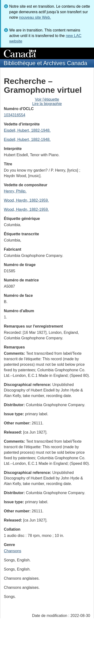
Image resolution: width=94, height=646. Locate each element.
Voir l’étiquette (47, 99)
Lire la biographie (47, 104)
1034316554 (14, 115)
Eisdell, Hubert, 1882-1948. (27, 130)
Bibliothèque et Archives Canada (45, 63)
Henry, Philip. (15, 191)
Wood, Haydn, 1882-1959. (26, 200)
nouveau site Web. (35, 17)
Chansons (12, 551)
